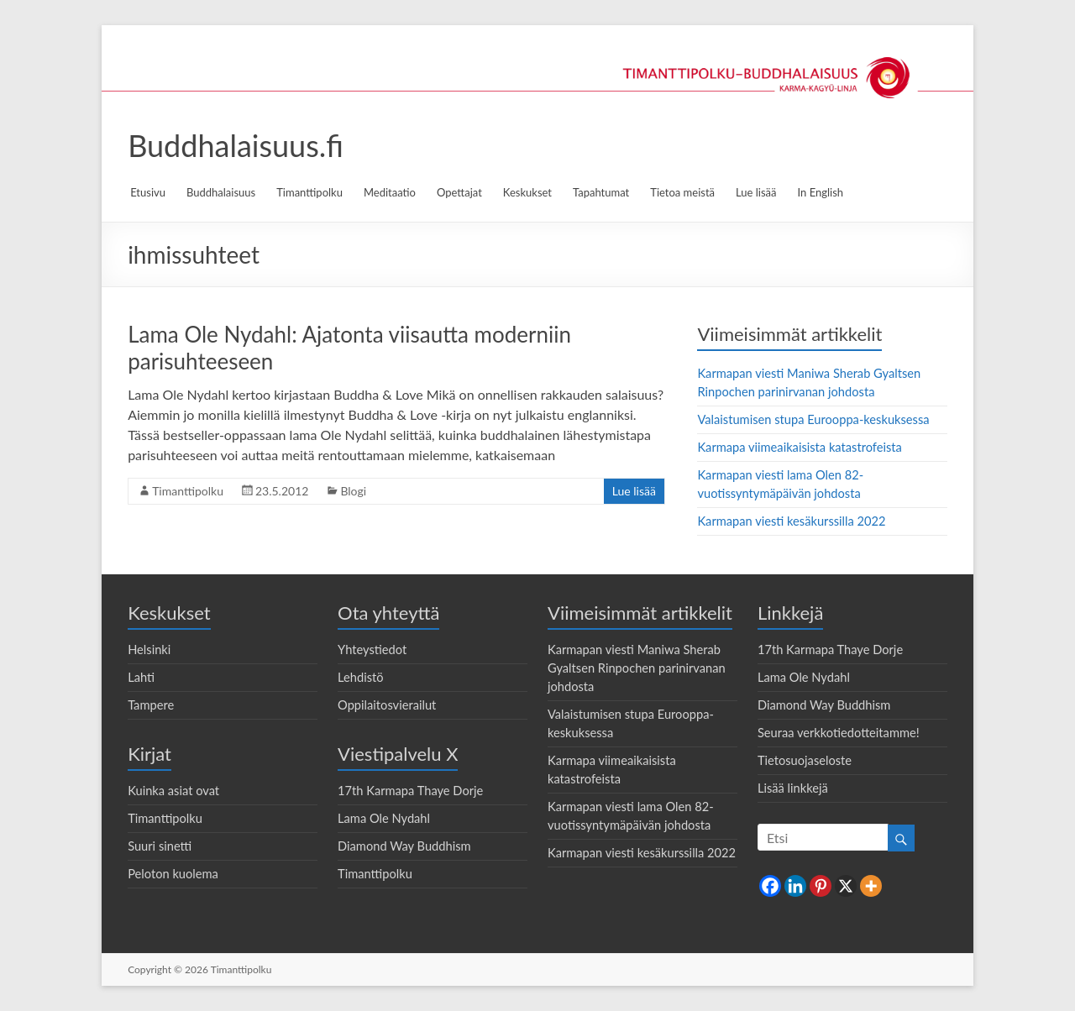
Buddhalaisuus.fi (235, 145)
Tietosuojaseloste (805, 760)
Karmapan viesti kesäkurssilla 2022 (791, 521)
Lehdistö (361, 677)
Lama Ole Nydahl (384, 818)
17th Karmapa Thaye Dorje (410, 790)
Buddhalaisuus (220, 192)
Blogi (353, 491)
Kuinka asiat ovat (173, 790)
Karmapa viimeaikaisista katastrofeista (799, 447)
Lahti (141, 677)
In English (821, 192)
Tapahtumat (601, 192)
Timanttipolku (309, 192)
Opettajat (459, 192)
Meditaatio (390, 192)
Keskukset (527, 192)
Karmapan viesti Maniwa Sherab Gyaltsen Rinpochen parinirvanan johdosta (637, 668)
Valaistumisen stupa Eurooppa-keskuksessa (813, 419)
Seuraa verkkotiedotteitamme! (839, 733)
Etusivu (147, 192)
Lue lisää (756, 192)
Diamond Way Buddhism (404, 846)
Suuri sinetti (159, 846)
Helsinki (149, 649)
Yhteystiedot (372, 649)
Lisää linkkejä (793, 788)
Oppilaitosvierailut (387, 705)
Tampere (151, 705)
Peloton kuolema (173, 874)
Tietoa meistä (682, 192)
